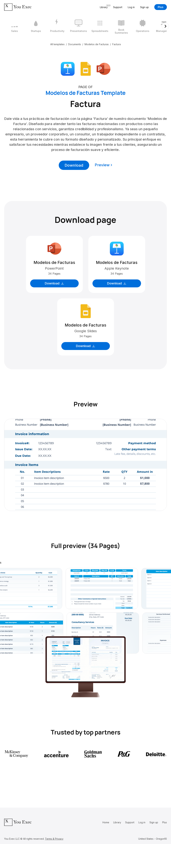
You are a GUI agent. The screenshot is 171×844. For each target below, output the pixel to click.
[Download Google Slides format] (85, 68)
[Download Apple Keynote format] (67, 68)
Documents (74, 44)
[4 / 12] (78, 26)
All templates (57, 44)
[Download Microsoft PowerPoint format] (103, 68)
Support (117, 7)
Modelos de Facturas (97, 44)
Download (74, 165)
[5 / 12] (100, 26)
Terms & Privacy (54, 838)
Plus (160, 7)
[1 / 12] (14, 26)
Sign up (144, 7)
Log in (131, 7)
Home (105, 822)
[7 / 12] (142, 26)
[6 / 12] (121, 26)
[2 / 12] (35, 26)
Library (117, 822)
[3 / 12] (57, 26)
